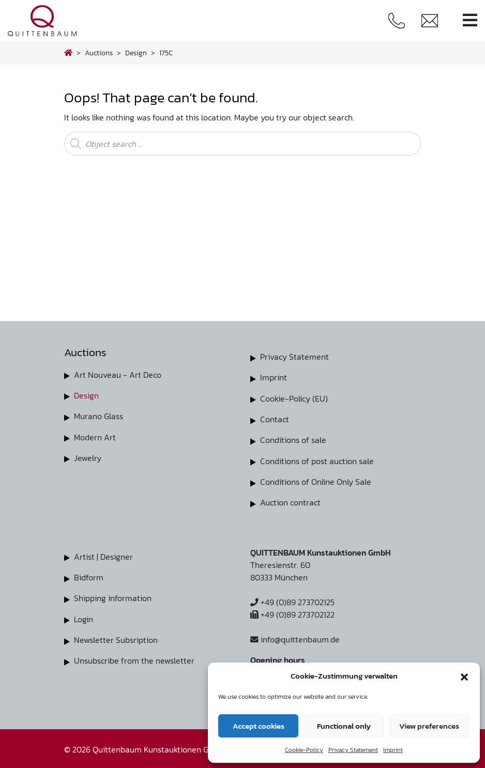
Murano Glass (98, 416)
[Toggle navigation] (470, 20)
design (136, 52)
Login (83, 617)
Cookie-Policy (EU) (294, 398)
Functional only (344, 726)
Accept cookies (258, 726)
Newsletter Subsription (116, 638)
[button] (464, 676)
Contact (274, 418)
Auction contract (290, 501)
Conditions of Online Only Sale (315, 480)
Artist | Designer (103, 555)
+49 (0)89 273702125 (292, 600)
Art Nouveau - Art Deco (117, 374)
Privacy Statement (353, 750)
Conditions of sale (293, 439)
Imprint (393, 750)
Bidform (88, 576)
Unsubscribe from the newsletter (134, 658)
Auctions (99, 52)
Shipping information (112, 596)
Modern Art (95, 437)
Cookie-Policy (304, 750)
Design (86, 395)
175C (166, 52)
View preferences (429, 726)
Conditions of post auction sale (317, 460)
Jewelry (87, 457)
